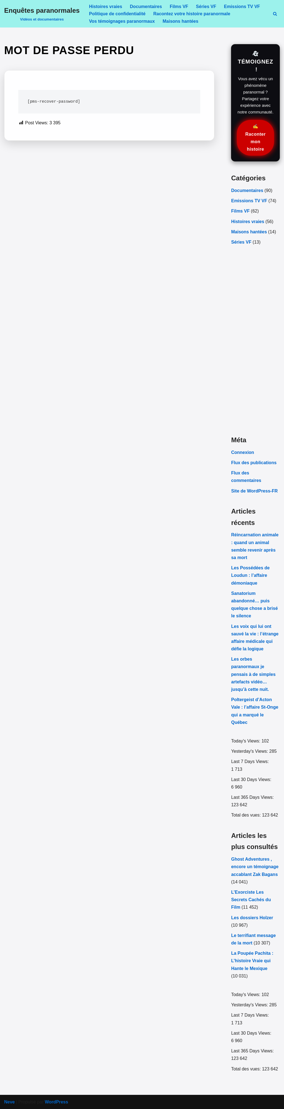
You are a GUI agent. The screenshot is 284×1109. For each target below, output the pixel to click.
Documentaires (146, 6)
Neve (9, 1102)
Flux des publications (254, 462)
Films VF (179, 6)
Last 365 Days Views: (253, 797)
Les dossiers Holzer (252, 917)
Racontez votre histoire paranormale (191, 13)
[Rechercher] (275, 14)
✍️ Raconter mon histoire (255, 137)
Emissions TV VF (242, 6)
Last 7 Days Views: (250, 761)
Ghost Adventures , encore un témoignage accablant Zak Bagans (254, 866)
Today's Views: (246, 741)
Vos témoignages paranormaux (122, 21)
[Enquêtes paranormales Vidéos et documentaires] (42, 13)
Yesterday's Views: (250, 751)
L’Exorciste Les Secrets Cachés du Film (251, 900)
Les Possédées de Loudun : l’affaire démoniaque (250, 575)
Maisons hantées (180, 21)
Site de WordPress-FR (254, 491)
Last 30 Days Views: (251, 779)
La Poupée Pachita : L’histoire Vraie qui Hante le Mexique (252, 961)
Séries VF (206, 6)
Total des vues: (246, 815)
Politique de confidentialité (117, 13)
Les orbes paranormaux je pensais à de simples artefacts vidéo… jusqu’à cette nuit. (253, 674)
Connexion (242, 452)
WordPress (56, 1102)
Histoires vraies (105, 6)
